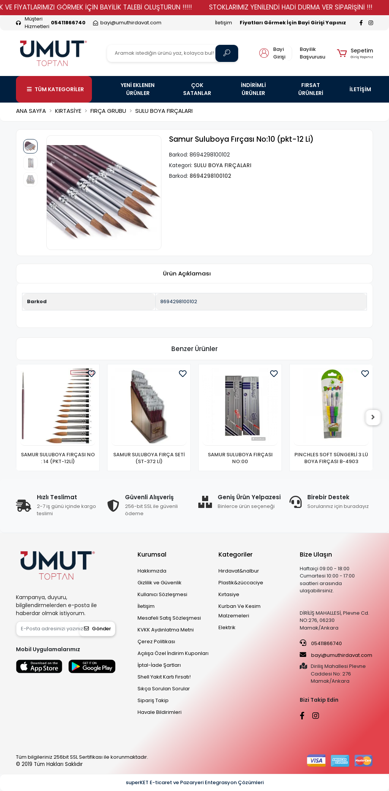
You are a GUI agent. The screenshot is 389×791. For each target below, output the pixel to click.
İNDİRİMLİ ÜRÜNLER (253, 89)
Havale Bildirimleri (160, 712)
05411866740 (321, 643)
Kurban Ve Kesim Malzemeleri (239, 611)
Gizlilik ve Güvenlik (160, 582)
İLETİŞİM (360, 89)
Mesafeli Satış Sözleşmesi (169, 618)
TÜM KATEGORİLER (55, 89)
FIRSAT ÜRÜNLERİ (310, 89)
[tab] (187, 274)
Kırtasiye (228, 594)
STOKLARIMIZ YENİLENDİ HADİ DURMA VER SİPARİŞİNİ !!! (304, 7)
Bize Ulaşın (316, 554)
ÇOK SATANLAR (197, 89)
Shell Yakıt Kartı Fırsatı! (164, 676)
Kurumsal (152, 554)
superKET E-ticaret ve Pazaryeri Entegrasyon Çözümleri (195, 782)
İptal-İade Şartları (159, 665)
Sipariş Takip (153, 700)
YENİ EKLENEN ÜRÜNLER (138, 89)
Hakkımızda (152, 570)
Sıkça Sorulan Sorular (164, 688)
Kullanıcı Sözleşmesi (162, 594)
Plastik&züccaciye (240, 582)
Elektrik (227, 627)
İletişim (223, 22)
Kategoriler (235, 554)
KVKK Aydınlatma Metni (166, 629)
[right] (373, 418)
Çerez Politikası (156, 641)
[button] (355, 53)
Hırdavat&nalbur (238, 570)
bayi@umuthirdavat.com (336, 655)
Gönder (97, 628)
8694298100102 (178, 301)
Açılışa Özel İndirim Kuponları (173, 653)
